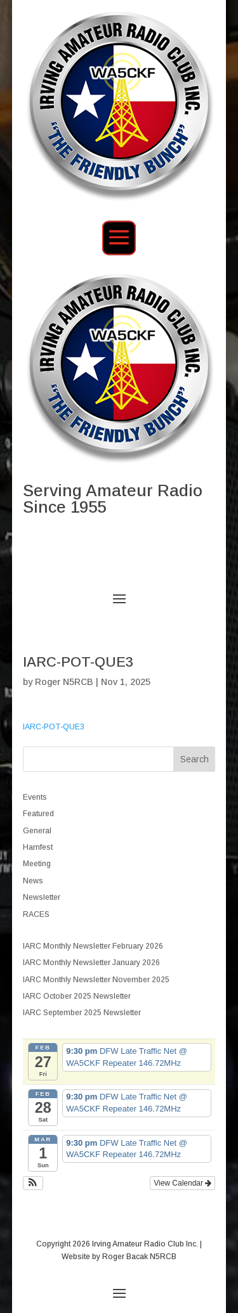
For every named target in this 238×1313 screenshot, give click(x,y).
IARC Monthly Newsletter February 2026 (93, 946)
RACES (36, 914)
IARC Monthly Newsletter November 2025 (96, 979)
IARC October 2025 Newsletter (77, 996)
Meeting (37, 863)
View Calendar (182, 1183)
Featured (38, 813)
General (37, 830)
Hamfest (38, 847)
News (33, 880)
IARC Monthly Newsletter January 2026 (91, 962)
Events (35, 797)
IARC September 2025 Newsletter (82, 1012)
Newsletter (41, 897)
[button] (33, 1183)
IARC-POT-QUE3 (53, 726)
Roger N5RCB (64, 682)
